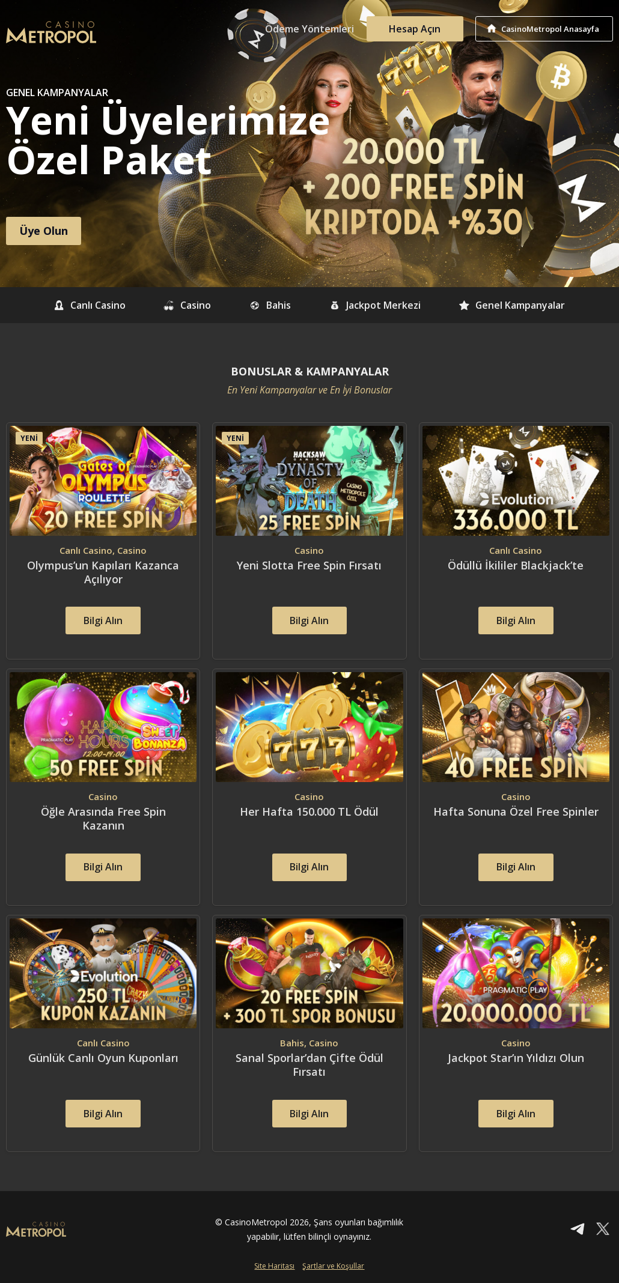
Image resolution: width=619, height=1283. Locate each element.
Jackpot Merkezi (375, 305)
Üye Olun (43, 230)
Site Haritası (274, 1267)
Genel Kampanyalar (513, 305)
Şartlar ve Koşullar (333, 1267)
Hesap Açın (415, 28)
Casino (186, 305)
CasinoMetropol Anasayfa (550, 28)
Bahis (269, 305)
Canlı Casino (88, 305)
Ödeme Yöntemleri (309, 28)
